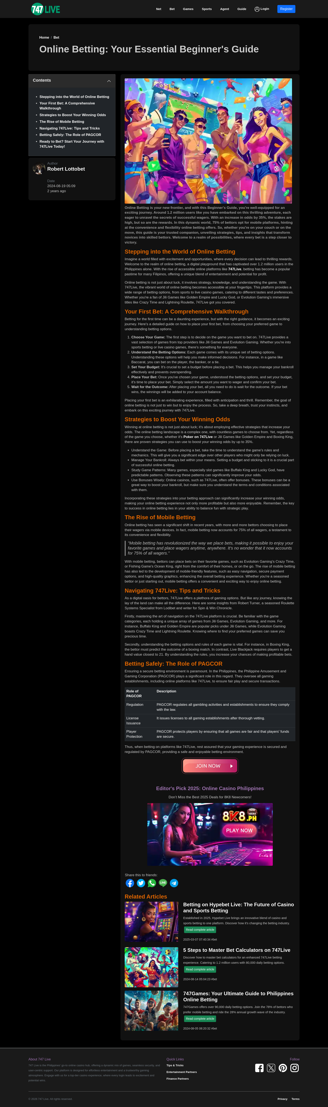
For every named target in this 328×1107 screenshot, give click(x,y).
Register (286, 9)
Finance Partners (178, 1078)
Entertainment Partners (182, 1072)
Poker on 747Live (198, 437)
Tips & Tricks (175, 1065)
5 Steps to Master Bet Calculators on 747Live (236, 950)
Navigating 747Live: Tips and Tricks (70, 128)
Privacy (282, 1099)
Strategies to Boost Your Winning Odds (73, 115)
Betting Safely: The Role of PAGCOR (70, 135)
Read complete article (200, 929)
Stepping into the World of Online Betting (74, 97)
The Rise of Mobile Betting (62, 122)
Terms (296, 1099)
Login (262, 9)
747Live (234, 269)
